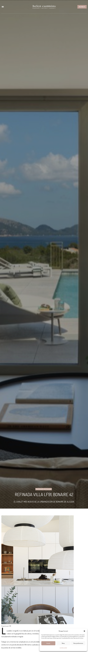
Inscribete (82, 7)
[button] (84, 631)
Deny (63, 643)
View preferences (78, 643)
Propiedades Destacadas (44, 489)
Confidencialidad (63, 647)
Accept (48, 643)
